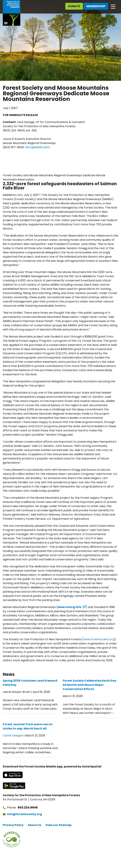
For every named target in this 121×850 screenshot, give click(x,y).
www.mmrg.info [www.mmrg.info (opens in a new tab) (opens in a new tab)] (70, 607)
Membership (96, 6)
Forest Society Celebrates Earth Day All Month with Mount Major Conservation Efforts (89, 685)
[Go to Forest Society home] (11, 13)
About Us (34, 825)
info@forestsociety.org (24, 814)
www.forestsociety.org (98, 639)
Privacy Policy (13, 825)
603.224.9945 (28, 807)
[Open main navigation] (113, 6)
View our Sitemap (58, 825)
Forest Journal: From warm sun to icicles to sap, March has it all (28, 726)
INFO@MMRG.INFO (37, 147)
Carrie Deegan (13, 735)
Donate (74, 6)
